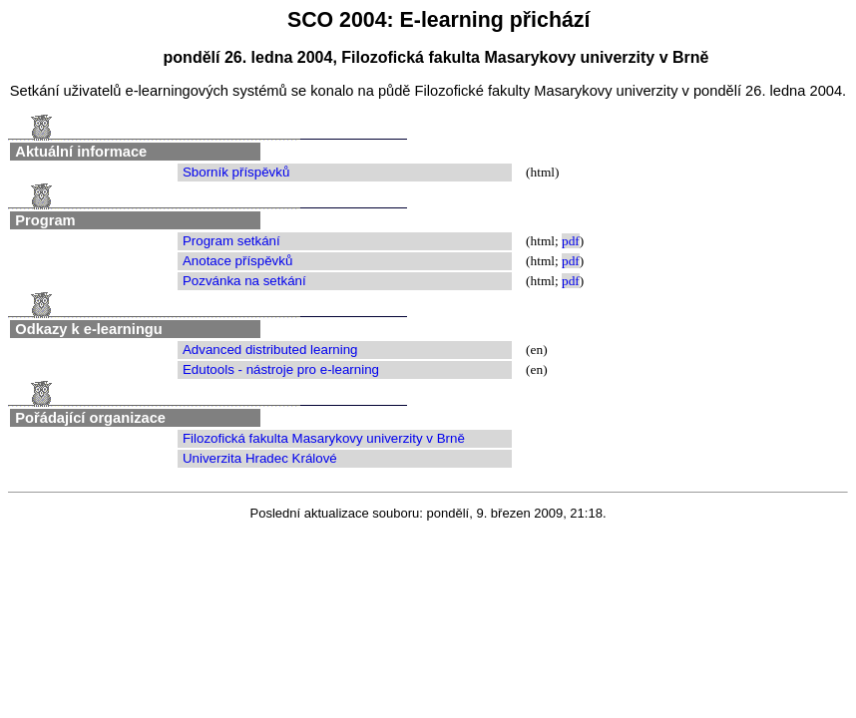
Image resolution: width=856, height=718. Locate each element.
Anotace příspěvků (237, 260)
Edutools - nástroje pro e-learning (281, 369)
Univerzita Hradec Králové (260, 458)
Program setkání (231, 240)
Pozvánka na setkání (244, 280)
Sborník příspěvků (236, 172)
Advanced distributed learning (270, 349)
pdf (571, 240)
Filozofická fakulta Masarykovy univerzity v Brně (324, 438)
